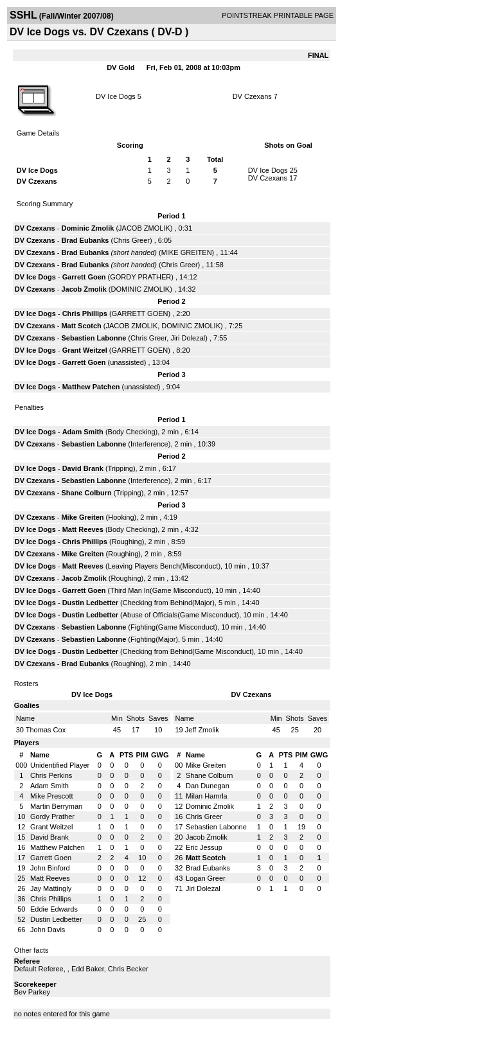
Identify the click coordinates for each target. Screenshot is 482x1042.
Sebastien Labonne (93, 338)
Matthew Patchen (91, 387)
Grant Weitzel (84, 350)
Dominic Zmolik (87, 228)
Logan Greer (206, 878)
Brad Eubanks (85, 240)
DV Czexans (252, 96)
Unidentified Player (59, 765)
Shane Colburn (86, 493)
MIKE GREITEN (186, 252)
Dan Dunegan (207, 786)
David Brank (82, 468)
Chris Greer (131, 240)
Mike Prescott (51, 796)
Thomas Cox (46, 730)
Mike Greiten (82, 517)
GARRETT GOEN (140, 313)
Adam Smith (82, 432)
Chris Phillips (84, 313)
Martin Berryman (56, 806)
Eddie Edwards (54, 909)
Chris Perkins (51, 775)
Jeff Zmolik (202, 730)
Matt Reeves (82, 529)
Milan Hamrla (207, 796)
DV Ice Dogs (116, 96)
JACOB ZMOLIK (144, 228)
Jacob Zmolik (83, 289)
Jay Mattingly (50, 888)
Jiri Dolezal (187, 338)
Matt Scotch (81, 326)
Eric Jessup (204, 847)
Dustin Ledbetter (90, 602)
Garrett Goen (84, 277)
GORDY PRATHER (140, 277)
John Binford (50, 868)
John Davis (47, 929)
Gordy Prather (52, 816)
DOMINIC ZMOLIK (140, 289)
